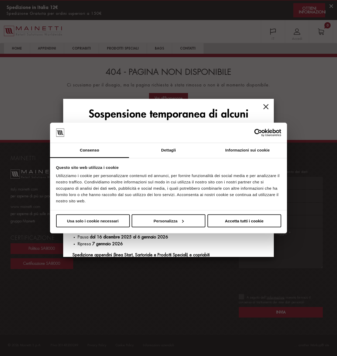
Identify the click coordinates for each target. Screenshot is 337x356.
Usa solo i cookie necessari (93, 220)
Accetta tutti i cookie (244, 220)
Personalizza (168, 220)
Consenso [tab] (89, 150)
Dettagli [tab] (168, 150)
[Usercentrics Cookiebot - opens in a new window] (258, 133)
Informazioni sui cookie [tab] (247, 150)
